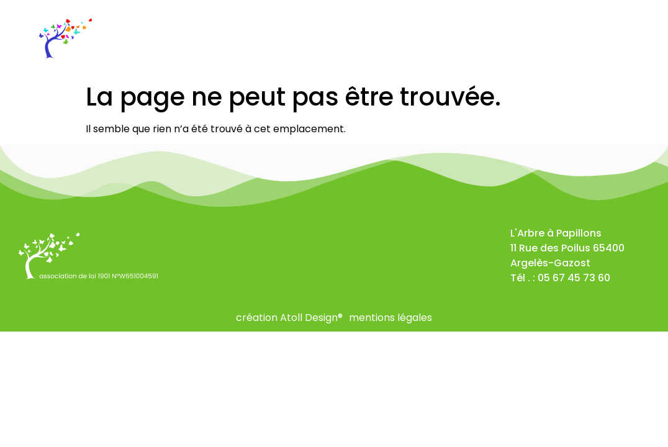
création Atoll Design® (289, 317)
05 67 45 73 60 (574, 278)
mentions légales (390, 317)
